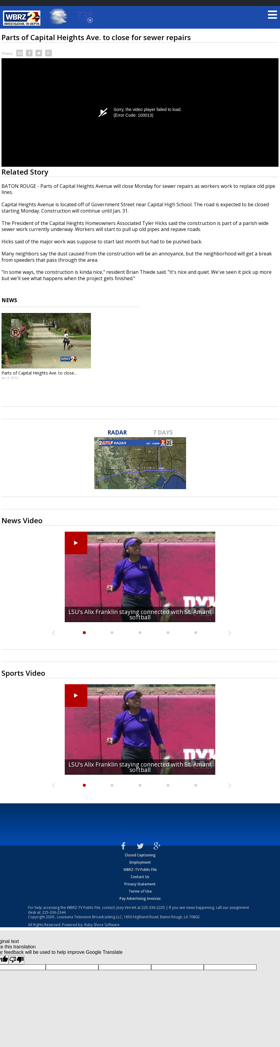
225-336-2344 (54, 912)
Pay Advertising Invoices (140, 898)
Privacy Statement (140, 884)
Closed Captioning (140, 855)
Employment (140, 862)
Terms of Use (140, 891)
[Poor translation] (16, 959)
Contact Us (140, 876)
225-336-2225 (153, 907)
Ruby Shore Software (102, 924)
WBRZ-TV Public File (140, 869)
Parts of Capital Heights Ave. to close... (39, 373)
